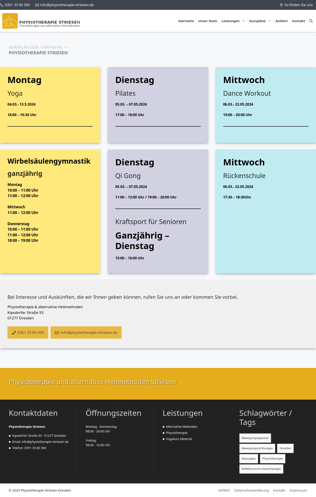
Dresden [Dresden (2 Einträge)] (285, 448)
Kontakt (298, 21)
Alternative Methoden (181, 426)
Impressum (298, 490)
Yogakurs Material (179, 439)
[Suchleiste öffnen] (311, 20)
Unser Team (207, 21)
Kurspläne (261, 20)
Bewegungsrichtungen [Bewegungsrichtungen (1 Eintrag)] (257, 448)
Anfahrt (282, 21)
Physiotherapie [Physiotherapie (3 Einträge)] (272, 458)
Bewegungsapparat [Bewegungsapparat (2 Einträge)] (255, 438)
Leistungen (234, 20)
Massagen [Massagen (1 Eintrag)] (249, 458)
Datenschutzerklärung (251, 490)
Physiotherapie (176, 433)
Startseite (186, 21)
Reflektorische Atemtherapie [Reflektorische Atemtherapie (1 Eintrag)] (261, 469)
